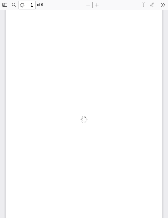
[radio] (143, 5)
